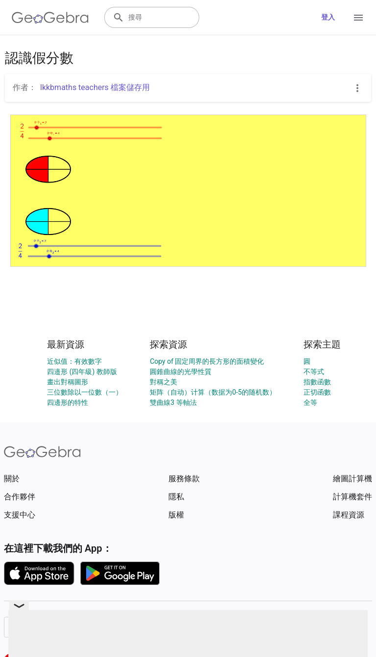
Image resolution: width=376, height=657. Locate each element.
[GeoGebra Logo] (50, 17)
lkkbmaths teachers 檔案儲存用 (95, 87)
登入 (328, 17)
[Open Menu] (358, 17)
